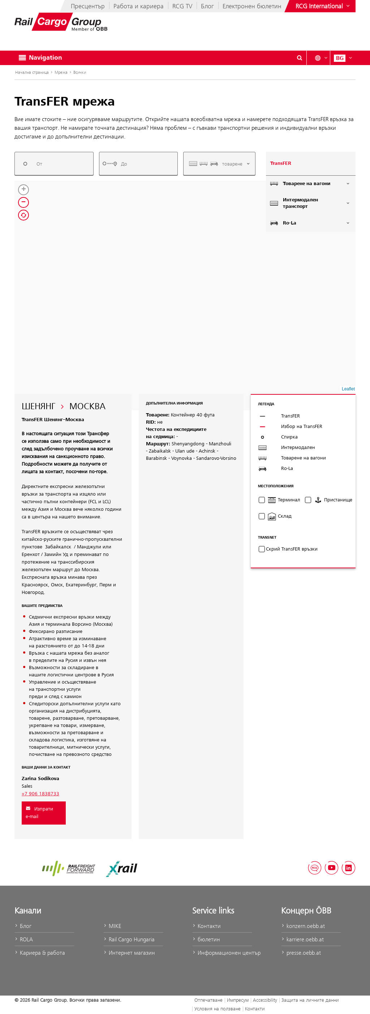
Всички (79, 72)
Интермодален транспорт (310, 203)
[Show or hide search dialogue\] (299, 58)
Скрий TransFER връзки (292, 549)
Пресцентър (88, 6)
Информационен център (222, 952)
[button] (130, 272)
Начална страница (32, 72)
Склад (279, 516)
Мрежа (61, 72)
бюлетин (206, 939)
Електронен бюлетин (252, 6)
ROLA (23, 939)
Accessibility (265, 1000)
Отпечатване (208, 1000)
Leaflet (348, 389)
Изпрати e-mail (39, 813)
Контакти (206, 926)
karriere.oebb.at (302, 939)
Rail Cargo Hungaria (129, 939)
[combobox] (54, 163)
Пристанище (333, 500)
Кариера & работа (39, 952)
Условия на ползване (217, 1008)
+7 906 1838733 (40, 794)
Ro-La (310, 222)
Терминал (283, 500)
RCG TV (182, 6)
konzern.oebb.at (303, 926)
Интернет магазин (129, 952)
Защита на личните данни (310, 1000)
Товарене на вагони (310, 183)
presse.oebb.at (301, 952)
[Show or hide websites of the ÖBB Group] (323, 6)
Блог (207, 6)
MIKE (112, 926)
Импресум (238, 1000)
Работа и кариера (138, 6)
